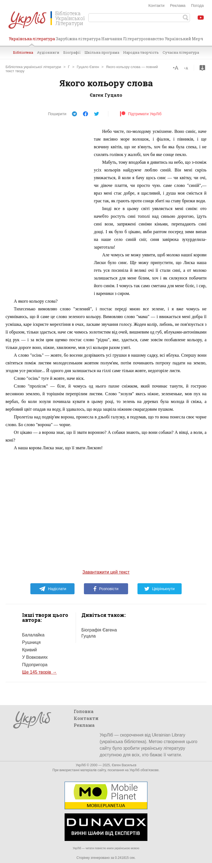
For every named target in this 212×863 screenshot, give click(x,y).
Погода (197, 5)
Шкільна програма (101, 52)
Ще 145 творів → (39, 672)
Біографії (72, 52)
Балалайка (33, 635)
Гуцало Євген (88, 67)
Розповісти (106, 588)
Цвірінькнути (159, 588)
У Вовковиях (35, 657)
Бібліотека (23, 52)
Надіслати (52, 588)
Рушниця (31, 642)
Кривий (29, 649)
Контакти (157, 5)
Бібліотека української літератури (33, 67)
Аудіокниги (48, 52)
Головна (84, 711)
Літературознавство (143, 38)
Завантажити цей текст (106, 572)
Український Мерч (184, 38)
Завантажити (202, 68)
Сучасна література (181, 52)
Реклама (178, 5)
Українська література (32, 40)
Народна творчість (141, 52)
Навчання (111, 38)
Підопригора (34, 664)
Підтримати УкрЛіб (140, 114)
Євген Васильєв (124, 765)
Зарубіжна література (78, 38)
